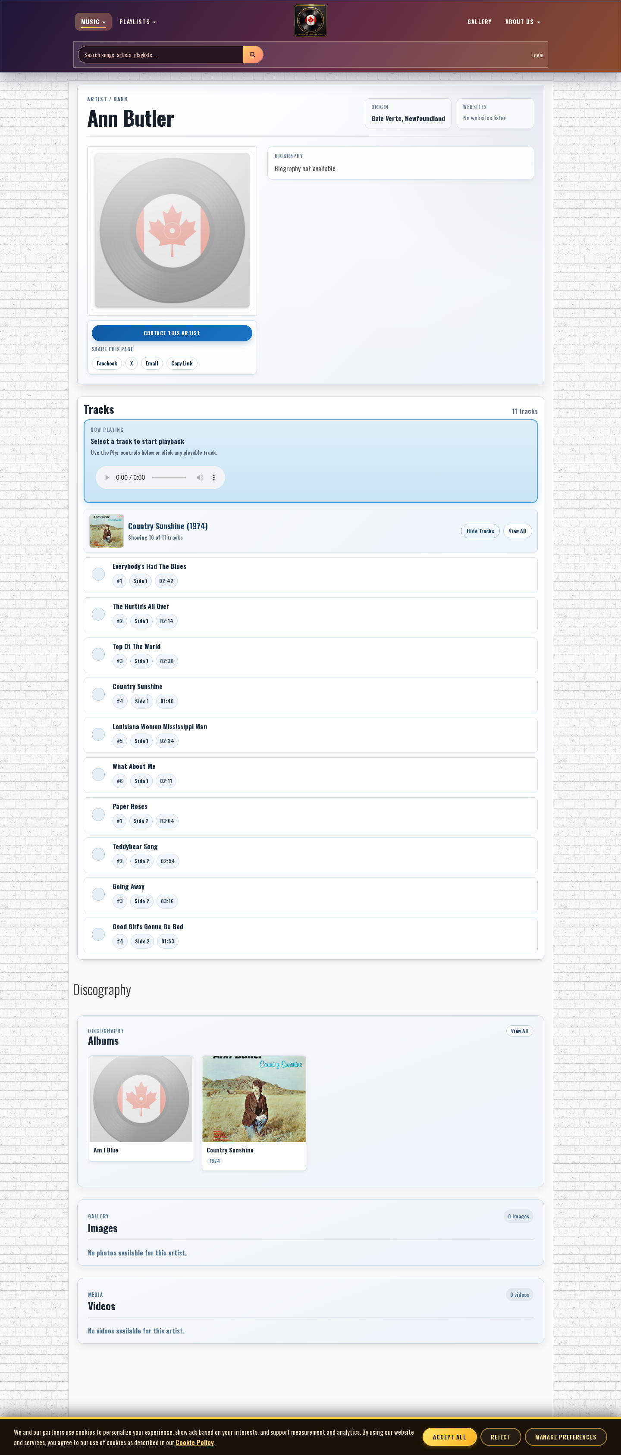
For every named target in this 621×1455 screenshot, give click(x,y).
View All (518, 530)
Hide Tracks (480, 530)
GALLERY (479, 21)
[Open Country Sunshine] (106, 531)
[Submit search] (252, 54)
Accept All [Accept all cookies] (450, 1437)
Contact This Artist (172, 333)
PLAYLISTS (137, 21)
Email (152, 363)
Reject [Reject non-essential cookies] (501, 1437)
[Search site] (160, 54)
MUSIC (93, 21)
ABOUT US (522, 21)
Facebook (107, 363)
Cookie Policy (195, 1442)
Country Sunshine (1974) (168, 525)
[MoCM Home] (310, 21)
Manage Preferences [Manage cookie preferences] (566, 1437)
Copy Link (182, 363)
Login (537, 54)
